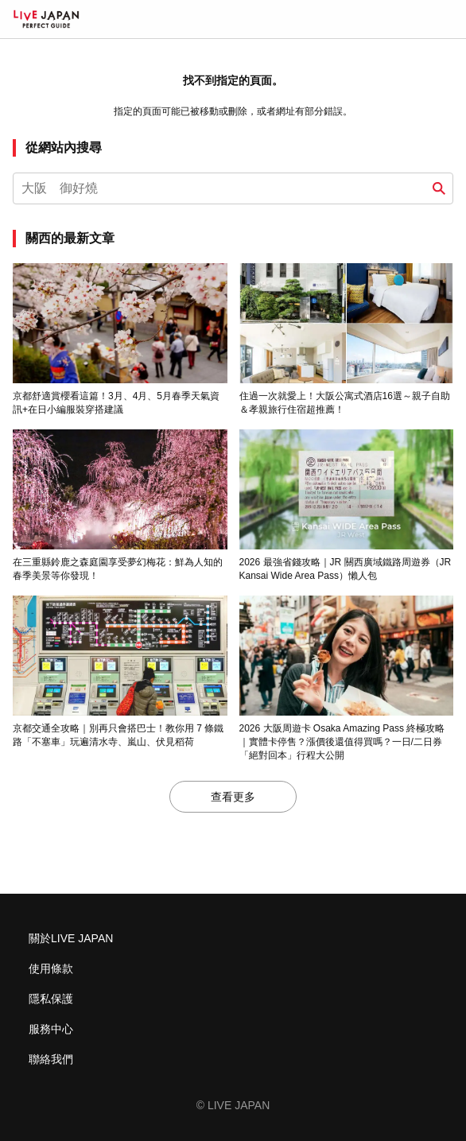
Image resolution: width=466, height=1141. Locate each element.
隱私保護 (51, 998)
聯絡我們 (51, 1059)
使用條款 (51, 968)
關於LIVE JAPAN (71, 938)
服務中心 (51, 1029)
